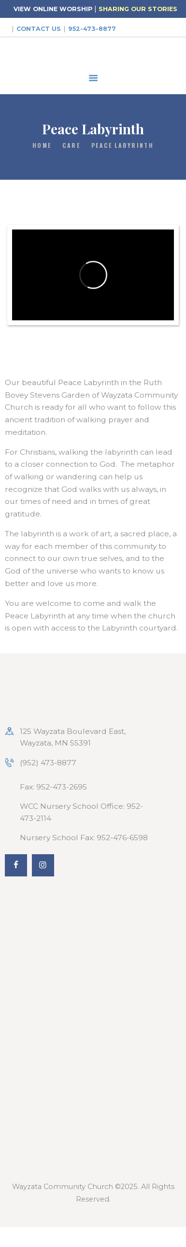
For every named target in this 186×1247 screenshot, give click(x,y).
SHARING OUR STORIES (138, 9)
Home (42, 145)
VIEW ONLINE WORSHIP (53, 9)
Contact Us (38, 28)
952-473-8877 (92, 28)
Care (71, 145)
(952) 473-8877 (48, 762)
